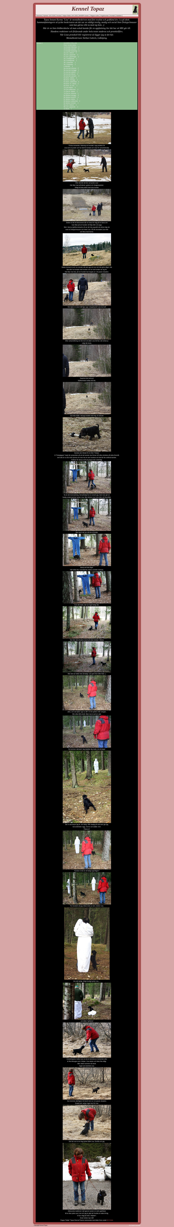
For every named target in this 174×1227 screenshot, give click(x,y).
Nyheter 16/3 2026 (49, 16)
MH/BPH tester (84, 16)
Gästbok (119, 16)
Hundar (59, 16)
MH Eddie (110, 1220)
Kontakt (112, 16)
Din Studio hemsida (134, 1225)
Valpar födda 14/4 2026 (70, 16)
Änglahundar (104, 16)
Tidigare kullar (94, 16)
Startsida (39, 16)
